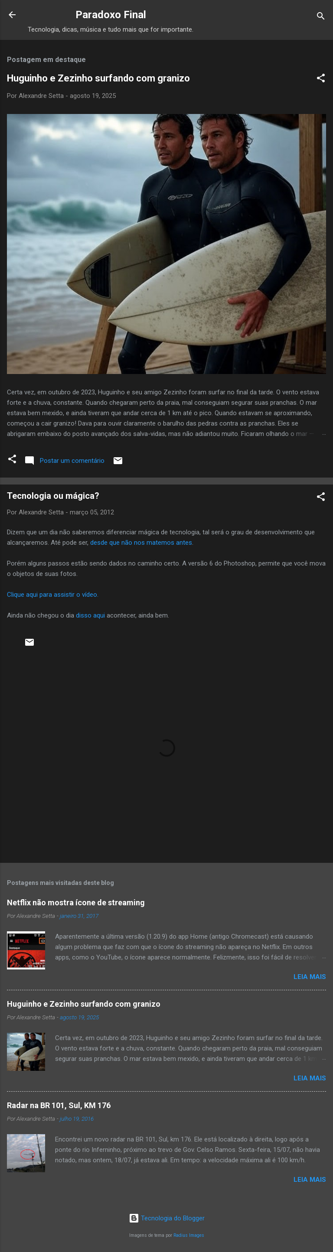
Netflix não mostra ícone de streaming (76, 902)
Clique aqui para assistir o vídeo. (52, 594)
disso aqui (90, 615)
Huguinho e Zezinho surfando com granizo (98, 78)
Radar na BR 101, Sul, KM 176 (59, 1105)
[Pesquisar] (321, 17)
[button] (321, 79)
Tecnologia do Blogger (167, 1218)
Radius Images (188, 1235)
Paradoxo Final (110, 15)
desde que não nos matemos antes (141, 542)
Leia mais (310, 977)
